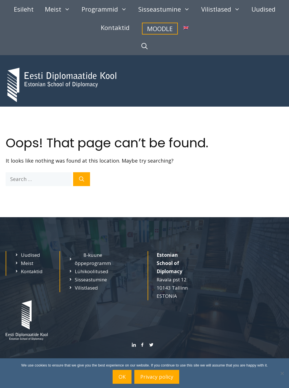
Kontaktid (115, 27)
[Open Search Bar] (144, 46)
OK (122, 376)
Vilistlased (223, 9)
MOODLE (160, 28)
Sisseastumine (167, 9)
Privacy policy (156, 376)
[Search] (81, 179)
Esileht (24, 9)
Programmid (107, 9)
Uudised (263, 9)
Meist (60, 9)
